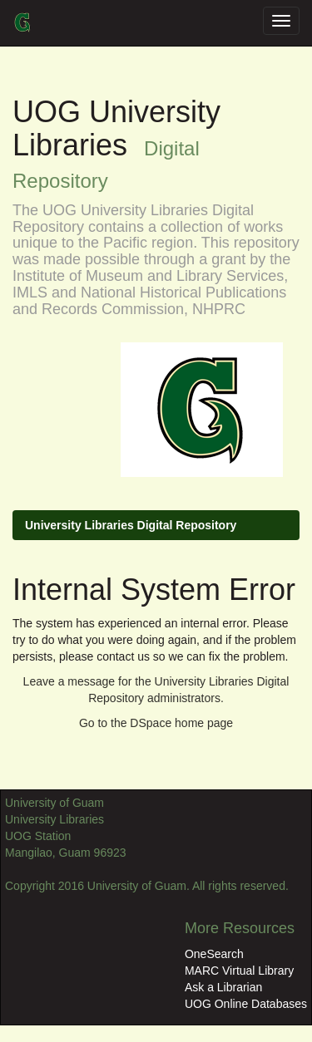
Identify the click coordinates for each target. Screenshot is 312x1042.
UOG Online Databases (246, 1003)
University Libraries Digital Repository (130, 525)
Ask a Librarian (223, 987)
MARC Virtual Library (239, 970)
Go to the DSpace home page (156, 723)
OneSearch (214, 954)
